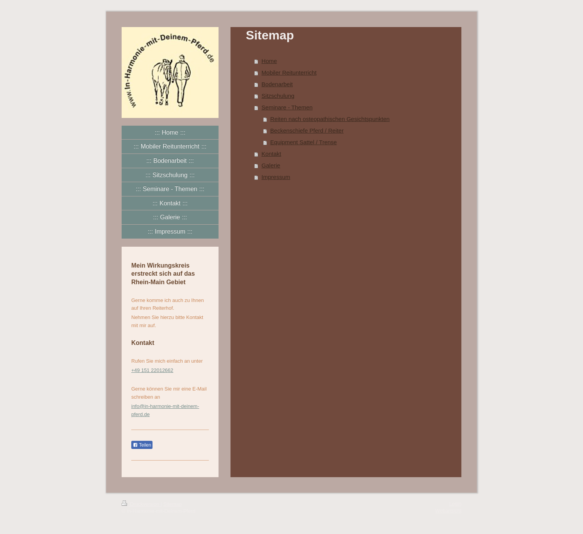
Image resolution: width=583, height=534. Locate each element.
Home (269, 61)
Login (455, 504)
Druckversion (141, 504)
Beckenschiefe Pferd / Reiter (307, 130)
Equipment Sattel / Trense (303, 142)
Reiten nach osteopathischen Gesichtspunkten (330, 119)
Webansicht (448, 511)
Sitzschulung (277, 95)
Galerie (270, 165)
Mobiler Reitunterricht (289, 72)
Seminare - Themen (286, 107)
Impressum (275, 177)
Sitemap (172, 504)
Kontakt (271, 153)
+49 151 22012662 (152, 370)
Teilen (142, 445)
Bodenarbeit (277, 84)
